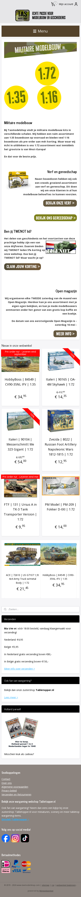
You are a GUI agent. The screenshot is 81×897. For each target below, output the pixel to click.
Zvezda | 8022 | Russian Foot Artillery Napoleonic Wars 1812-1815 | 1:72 (61, 446)
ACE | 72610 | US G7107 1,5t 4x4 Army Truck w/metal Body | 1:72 (22, 578)
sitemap (45, 885)
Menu (40, 31)
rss (53, 885)
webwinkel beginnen (66, 885)
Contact (6, 779)
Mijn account (68, 4)
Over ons (7, 783)
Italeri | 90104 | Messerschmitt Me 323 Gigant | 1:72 (20, 444)
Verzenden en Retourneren (16, 794)
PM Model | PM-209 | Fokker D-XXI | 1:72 (60, 506)
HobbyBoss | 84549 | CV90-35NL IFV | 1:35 (20, 381)
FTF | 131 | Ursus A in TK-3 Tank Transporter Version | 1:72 (20, 511)
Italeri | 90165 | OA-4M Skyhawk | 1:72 (60, 381)
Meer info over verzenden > (19, 668)
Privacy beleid (9, 790)
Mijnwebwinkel (46, 890)
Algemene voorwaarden (15, 786)
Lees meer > (11, 697)
